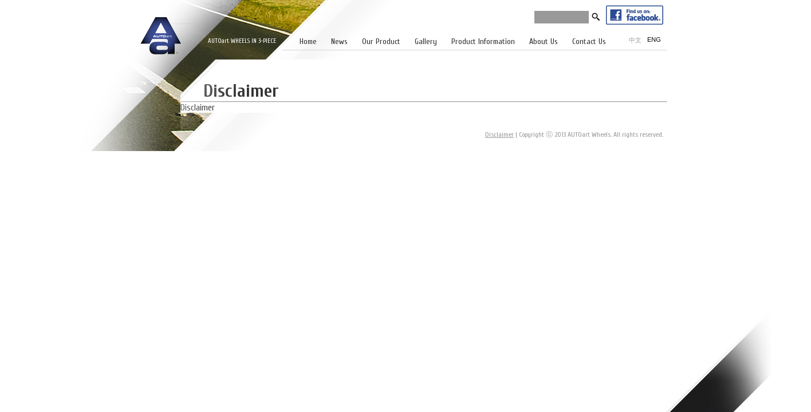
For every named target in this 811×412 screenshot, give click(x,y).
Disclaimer (499, 134)
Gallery (426, 41)
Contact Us (589, 41)
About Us (543, 41)
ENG (654, 39)
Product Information (483, 41)
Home (308, 41)
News (339, 41)
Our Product (381, 41)
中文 (635, 40)
